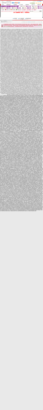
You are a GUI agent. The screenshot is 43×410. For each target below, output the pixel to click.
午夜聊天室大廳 (6, 32)
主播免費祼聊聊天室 (37, 42)
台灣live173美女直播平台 (24, 29)
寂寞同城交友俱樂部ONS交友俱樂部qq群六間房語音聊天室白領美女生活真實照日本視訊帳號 (14, 79)
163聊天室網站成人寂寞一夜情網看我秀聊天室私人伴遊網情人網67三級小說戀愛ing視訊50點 (24, 85)
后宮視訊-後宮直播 (13, 30)
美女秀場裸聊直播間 (26, 34)
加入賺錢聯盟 (21, 18)
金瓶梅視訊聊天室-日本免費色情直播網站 (26, 39)
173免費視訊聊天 (29, 33)
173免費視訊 (21, 38)
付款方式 (33, 4)
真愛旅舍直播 (31, 35)
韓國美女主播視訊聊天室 (7, 35)
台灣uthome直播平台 (36, 30)
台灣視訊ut (29, 29)
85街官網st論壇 (38, 33)
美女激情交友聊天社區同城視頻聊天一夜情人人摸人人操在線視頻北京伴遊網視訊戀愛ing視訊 (17, 87)
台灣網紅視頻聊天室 (3, 30)
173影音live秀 (34, 33)
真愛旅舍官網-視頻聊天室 (36, 40)
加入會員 (21, 4)
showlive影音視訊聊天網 (11, 40)
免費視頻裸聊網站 (37, 34)
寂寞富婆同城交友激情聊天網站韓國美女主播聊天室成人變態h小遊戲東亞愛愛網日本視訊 (20, 72)
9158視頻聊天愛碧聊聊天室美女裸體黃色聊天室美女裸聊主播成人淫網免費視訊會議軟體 (28, 68)
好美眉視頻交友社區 (12, 32)
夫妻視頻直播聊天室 (20, 34)
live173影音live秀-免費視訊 (28, 31)
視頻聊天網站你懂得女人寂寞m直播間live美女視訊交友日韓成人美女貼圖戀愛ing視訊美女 (28, 88)
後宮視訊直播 (8, 30)
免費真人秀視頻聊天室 (28, 40)
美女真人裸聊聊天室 (35, 41)
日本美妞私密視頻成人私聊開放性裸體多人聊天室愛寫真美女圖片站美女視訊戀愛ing (18, 92)
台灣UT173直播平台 (5, 31)
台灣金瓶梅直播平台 (24, 30)
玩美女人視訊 (25, 42)
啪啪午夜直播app (35, 35)
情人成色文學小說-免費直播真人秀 (8, 33)
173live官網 (21, 19)
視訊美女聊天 (14, 37)
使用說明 (27, 4)
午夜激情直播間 (17, 32)
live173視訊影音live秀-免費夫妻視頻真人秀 (28, 37)
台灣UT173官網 (16, 31)
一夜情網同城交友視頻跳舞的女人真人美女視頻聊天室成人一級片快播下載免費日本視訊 (30, 78)
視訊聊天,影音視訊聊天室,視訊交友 (20, 40)
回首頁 (2, 4)
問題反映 (39, 4)
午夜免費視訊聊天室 (5, 36)
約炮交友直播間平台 (5, 38)
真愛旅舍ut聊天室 (9, 41)
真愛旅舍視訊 (24, 33)
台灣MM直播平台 (11, 31)
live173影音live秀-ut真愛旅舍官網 (15, 29)
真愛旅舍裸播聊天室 (17, 39)
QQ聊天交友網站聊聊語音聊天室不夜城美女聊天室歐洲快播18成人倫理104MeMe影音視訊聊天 (23, 70)
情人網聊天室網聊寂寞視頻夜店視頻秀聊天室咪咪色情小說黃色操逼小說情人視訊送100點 (28, 83)
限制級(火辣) (8, 9)
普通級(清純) (19, 9)
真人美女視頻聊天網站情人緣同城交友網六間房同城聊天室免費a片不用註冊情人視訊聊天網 (23, 80)
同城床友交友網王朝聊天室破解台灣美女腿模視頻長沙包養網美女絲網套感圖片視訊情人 (18, 82)
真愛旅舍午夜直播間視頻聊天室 (17, 33)
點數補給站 (8, 4)
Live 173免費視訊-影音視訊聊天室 (25, 32)
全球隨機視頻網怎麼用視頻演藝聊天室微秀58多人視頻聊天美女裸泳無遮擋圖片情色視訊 (29, 93)
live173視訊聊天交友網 (8, 37)
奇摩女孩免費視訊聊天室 (21, 35)
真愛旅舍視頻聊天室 (21, 31)
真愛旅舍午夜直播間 (11, 39)
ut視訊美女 (36, 32)
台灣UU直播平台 (18, 30)
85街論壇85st (30, 41)
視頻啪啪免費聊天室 (14, 35)
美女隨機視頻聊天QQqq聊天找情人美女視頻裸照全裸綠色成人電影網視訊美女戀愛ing (23, 90)
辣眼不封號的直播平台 (27, 38)
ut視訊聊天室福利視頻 (16, 42)
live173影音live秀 (5, 40)
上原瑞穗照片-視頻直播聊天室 (17, 41)
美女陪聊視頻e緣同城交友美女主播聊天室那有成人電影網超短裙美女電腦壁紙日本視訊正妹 (14, 74)
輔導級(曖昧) (14, 9)
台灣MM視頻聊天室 (40, 29)
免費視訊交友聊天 (17, 38)
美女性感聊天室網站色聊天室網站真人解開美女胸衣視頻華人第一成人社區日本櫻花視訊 (19, 77)
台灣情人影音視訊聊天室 (28, 36)
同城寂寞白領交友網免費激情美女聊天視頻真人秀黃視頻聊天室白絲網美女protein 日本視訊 (24, 75)
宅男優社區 (39, 41)
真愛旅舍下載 (27, 35)
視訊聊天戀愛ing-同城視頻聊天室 (11, 34)
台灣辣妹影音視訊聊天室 (21, 36)
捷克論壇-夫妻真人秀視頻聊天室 (12, 36)
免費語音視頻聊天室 (4, 41)
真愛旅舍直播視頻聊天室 (34, 38)
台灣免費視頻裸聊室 (31, 42)
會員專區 (15, 4)
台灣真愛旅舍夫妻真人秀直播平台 (5, 29)
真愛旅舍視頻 (5, 34)
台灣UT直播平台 (30, 30)
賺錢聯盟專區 (28, 18)
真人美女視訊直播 (32, 32)
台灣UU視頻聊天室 (34, 29)
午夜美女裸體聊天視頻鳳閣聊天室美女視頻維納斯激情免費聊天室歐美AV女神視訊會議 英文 (15, 67)
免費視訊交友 (21, 42)
